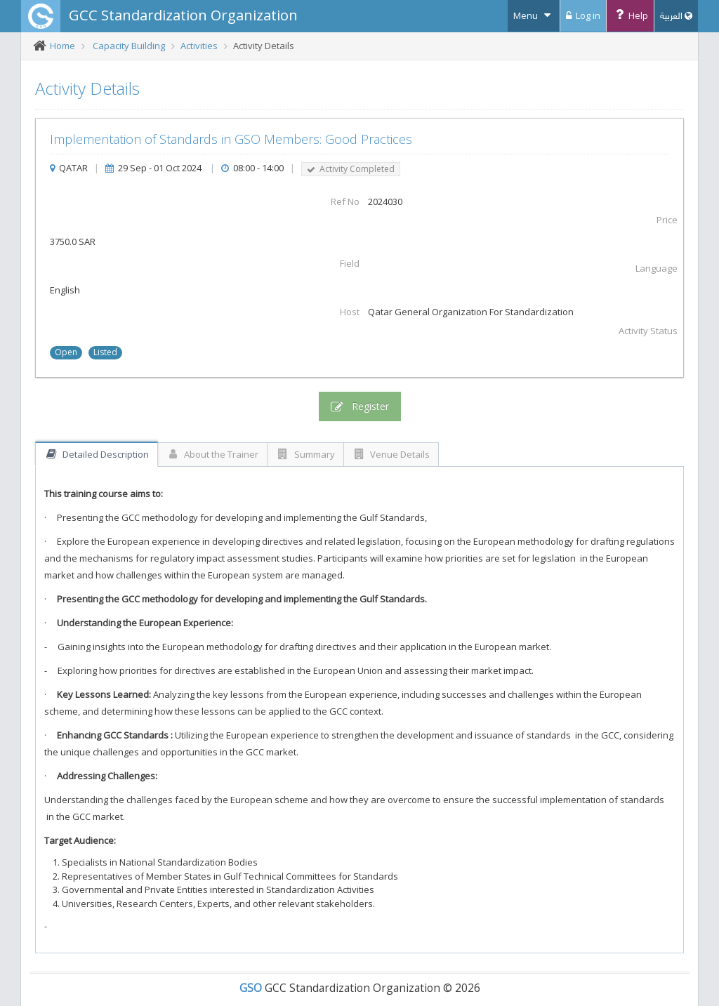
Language (656, 268)
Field (350, 263)
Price (667, 219)
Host (350, 311)
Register (360, 406)
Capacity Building (129, 45)
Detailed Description (96, 454)
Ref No (345, 201)
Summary (305, 454)
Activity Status (648, 330)
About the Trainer (212, 454)
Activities (199, 45)
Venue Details (391, 454)
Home (62, 45)
